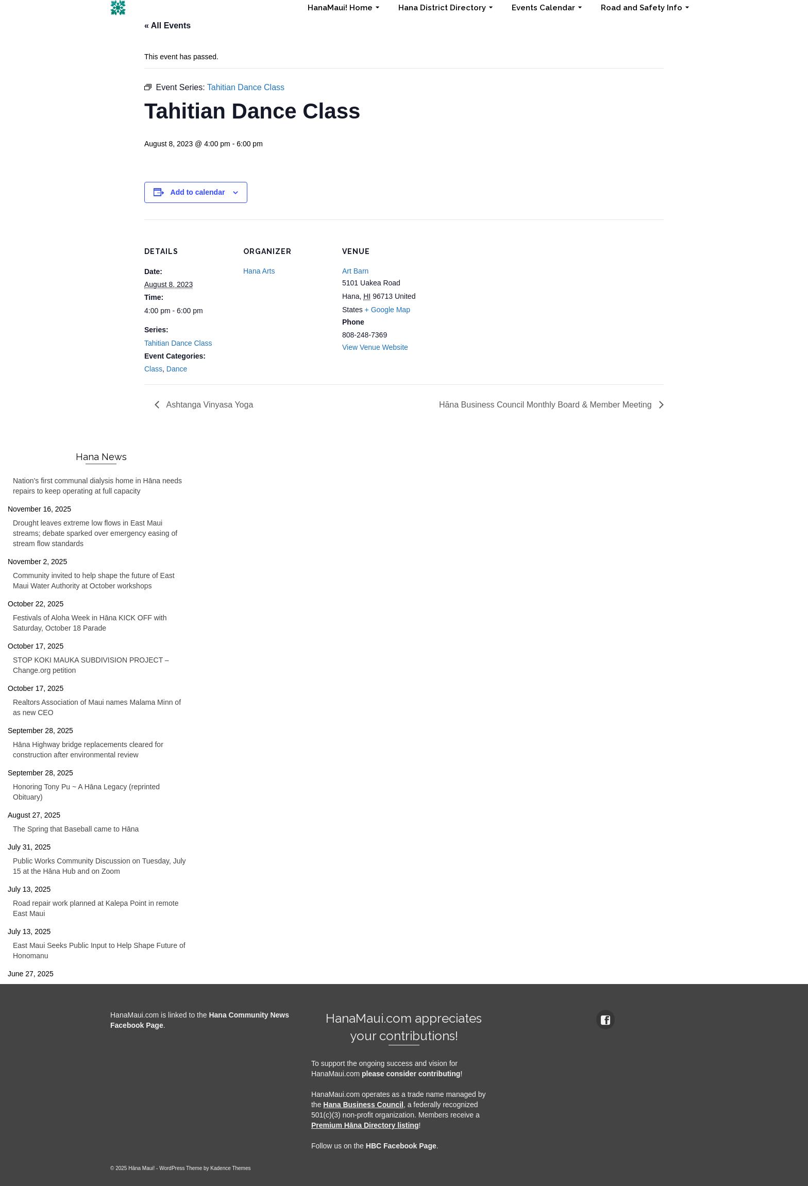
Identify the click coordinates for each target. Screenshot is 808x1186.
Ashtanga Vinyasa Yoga (208, 404)
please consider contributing (411, 1074)
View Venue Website (375, 347)
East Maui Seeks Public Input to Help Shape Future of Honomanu (99, 950)
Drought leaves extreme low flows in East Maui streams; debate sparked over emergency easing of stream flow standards (95, 533)
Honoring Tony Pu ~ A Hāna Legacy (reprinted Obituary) (86, 792)
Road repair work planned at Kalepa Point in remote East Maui (95, 908)
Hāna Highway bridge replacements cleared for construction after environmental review (88, 749)
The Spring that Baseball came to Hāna (76, 829)
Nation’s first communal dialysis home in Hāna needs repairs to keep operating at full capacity (97, 486)
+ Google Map (387, 310)
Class (153, 369)
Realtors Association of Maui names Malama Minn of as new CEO (97, 707)
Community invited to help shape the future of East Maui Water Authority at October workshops (94, 580)
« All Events (167, 25)
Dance (176, 369)
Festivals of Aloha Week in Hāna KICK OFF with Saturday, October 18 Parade (90, 623)
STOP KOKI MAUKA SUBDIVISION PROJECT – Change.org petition (91, 665)
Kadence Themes (230, 1168)
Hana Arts (259, 271)
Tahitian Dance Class (178, 343)
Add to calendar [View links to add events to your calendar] (198, 192)
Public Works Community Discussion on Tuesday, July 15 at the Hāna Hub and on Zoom (99, 866)
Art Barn (355, 271)
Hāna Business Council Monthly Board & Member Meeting (546, 404)
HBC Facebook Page (401, 1146)
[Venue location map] (495, 290)
